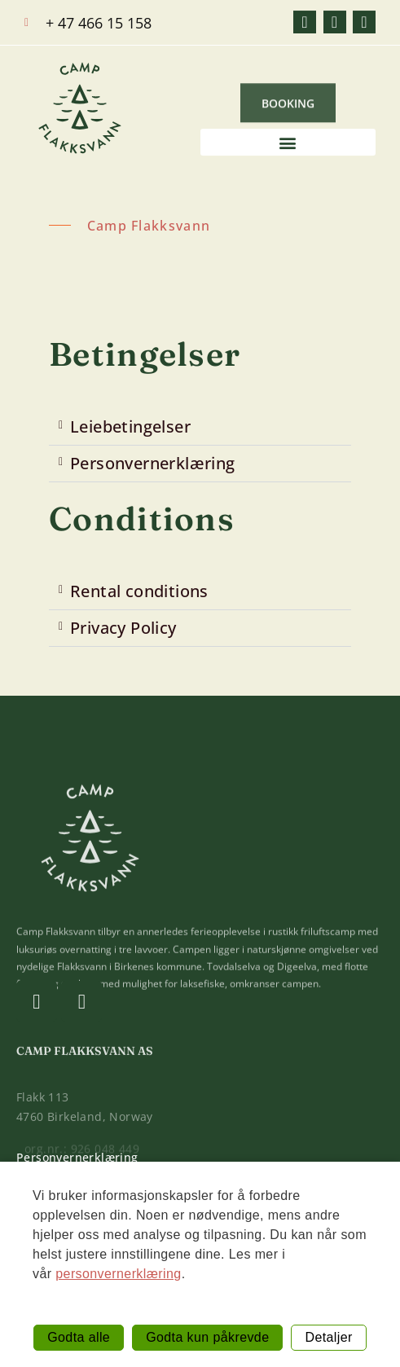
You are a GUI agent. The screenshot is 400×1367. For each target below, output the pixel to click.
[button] (288, 144)
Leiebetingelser (130, 426)
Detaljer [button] (328, 1337)
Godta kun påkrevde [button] (207, 1337)
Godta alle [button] (78, 1337)
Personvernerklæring (152, 463)
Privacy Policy (123, 628)
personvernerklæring (118, 1274)
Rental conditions (139, 591)
